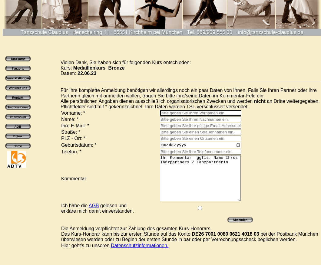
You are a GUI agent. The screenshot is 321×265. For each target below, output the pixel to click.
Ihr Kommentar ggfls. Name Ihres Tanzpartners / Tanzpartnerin (196, 183)
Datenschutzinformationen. (139, 255)
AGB (94, 215)
